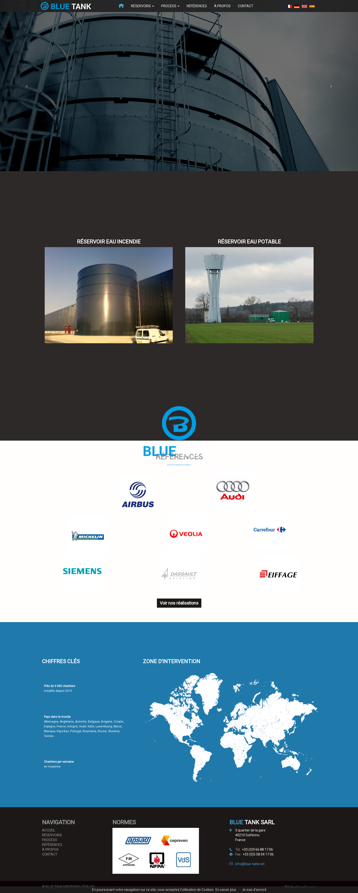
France (240, 840)
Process (170, 6)
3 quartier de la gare (250, 830)
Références (197, 6)
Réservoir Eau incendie (109, 242)
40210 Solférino (247, 835)
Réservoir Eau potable (249, 242)
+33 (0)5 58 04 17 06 (258, 854)
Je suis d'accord (254, 890)
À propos (222, 6)
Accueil (48, 830)
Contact (245, 6)
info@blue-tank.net (250, 864)
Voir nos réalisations (179, 603)
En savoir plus (226, 890)
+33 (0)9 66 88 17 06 (257, 849)
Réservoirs (142, 6)
